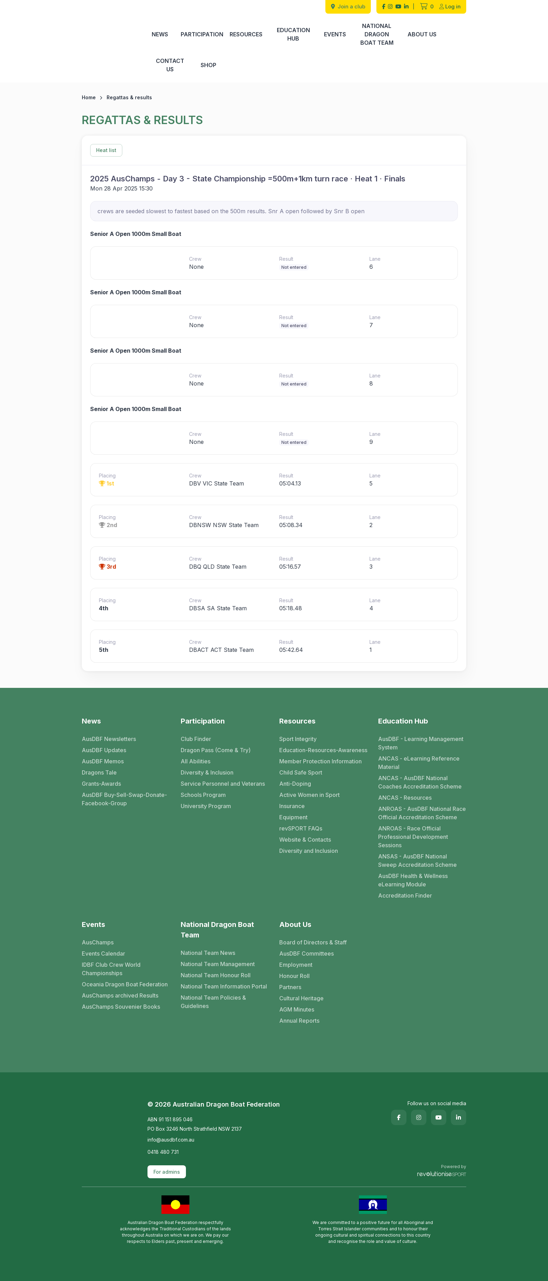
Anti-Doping (295, 783)
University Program (206, 806)
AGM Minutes (296, 1009)
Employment (295, 964)
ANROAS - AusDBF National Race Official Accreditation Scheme (422, 813)
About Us (422, 34)
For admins (166, 1172)
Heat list (106, 150)
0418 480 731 (163, 1152)
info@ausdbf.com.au (170, 1140)
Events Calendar (103, 953)
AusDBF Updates (104, 750)
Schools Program (203, 794)
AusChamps (98, 942)
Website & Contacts (305, 839)
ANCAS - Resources (405, 797)
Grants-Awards (101, 783)
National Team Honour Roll (216, 975)
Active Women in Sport (309, 794)
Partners (290, 987)
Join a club (348, 6)
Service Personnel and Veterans (223, 783)
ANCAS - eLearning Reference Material (419, 762)
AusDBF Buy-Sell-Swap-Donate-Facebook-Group (124, 799)
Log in (450, 6)
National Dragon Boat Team (377, 34)
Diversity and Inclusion (308, 850)
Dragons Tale (99, 772)
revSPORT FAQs (300, 828)
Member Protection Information (320, 761)
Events (335, 34)
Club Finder (196, 738)
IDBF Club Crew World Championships (111, 969)
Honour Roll (294, 975)
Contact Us (170, 65)
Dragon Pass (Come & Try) (216, 750)
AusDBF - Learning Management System (420, 743)
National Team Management (218, 963)
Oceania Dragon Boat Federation (125, 984)
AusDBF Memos (103, 761)
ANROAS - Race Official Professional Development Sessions (413, 837)
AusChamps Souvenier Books (121, 1006)
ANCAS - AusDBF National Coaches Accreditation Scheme (420, 782)
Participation (202, 34)
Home (89, 97)
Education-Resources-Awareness (323, 750)
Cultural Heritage (301, 998)
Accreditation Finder (405, 895)
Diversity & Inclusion (207, 772)
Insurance (292, 806)
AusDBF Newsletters (109, 738)
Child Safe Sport (300, 772)
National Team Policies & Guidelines (213, 1001)
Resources (246, 34)
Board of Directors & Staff (313, 942)
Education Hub (293, 34)
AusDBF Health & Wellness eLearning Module (413, 880)
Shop (208, 65)
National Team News (208, 952)
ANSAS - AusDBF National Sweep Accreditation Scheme (417, 860)
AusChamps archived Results (120, 995)
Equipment (293, 817)
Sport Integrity (298, 738)
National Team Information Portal (224, 986)
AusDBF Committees (306, 953)
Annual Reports (299, 1020)
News (160, 34)
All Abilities (195, 761)
